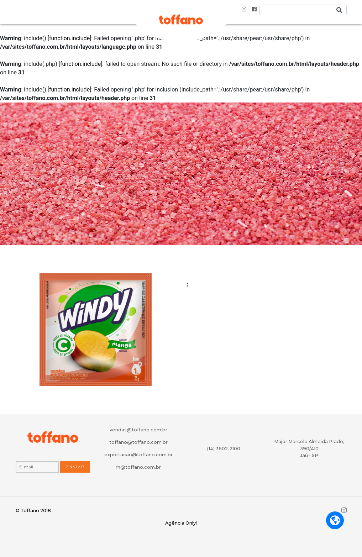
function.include (69, 38)
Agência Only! (181, 523)
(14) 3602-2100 (223, 448)
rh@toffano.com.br (138, 467)
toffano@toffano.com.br (138, 442)
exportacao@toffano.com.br (138, 454)
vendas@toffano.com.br (138, 429)
